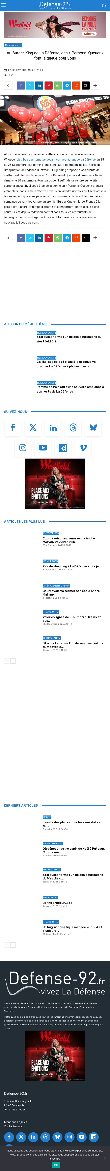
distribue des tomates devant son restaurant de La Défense (56, 159)
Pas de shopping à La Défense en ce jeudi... (74, 566)
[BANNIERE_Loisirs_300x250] (55, 484)
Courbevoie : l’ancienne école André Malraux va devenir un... (69, 540)
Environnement (52, 843)
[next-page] (13, 661)
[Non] (105, 1158)
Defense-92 (50, 897)
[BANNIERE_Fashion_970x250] (55, 25)
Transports (50, 612)
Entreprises (51, 533)
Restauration (13, 45)
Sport (47, 817)
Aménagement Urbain (56, 585)
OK (56, 1165)
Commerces (50, 561)
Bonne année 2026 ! (57, 903)
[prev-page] (6, 661)
